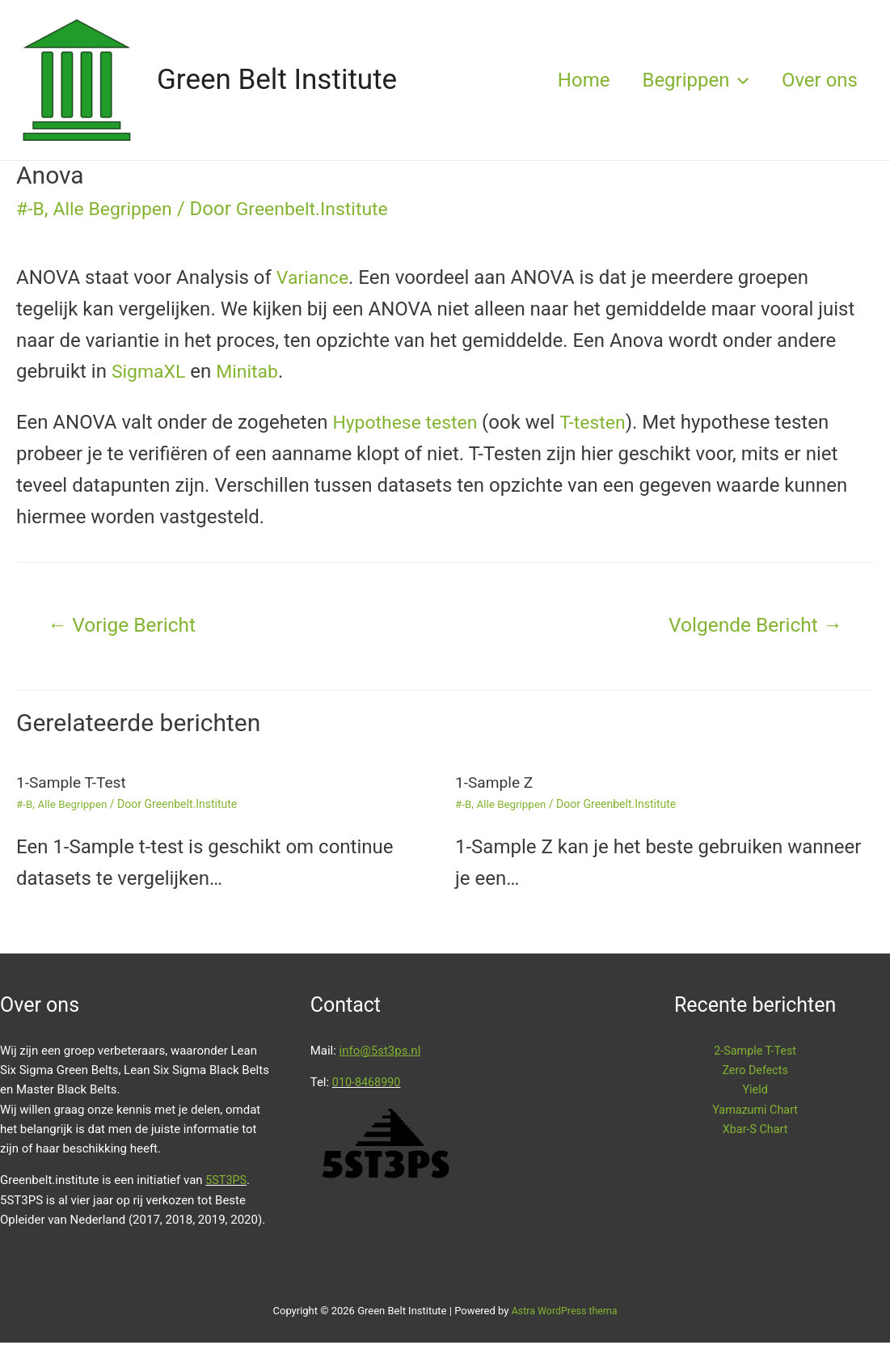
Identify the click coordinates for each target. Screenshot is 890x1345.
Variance (314, 277)
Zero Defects (755, 1071)
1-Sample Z (496, 784)
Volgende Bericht (750, 626)
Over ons (816, 80)
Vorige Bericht (126, 626)
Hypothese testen (410, 422)
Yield (755, 1092)
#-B (30, 208)
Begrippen (685, 80)
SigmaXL (150, 371)
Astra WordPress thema (564, 1312)
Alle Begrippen (116, 208)
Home (568, 80)
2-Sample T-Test (755, 1052)
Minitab (251, 371)
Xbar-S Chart (755, 1130)
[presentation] (729, 80)
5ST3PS (226, 1182)
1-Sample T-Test (73, 784)
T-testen (600, 422)
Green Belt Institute (277, 79)
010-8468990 (367, 1083)
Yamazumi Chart (755, 1111)
